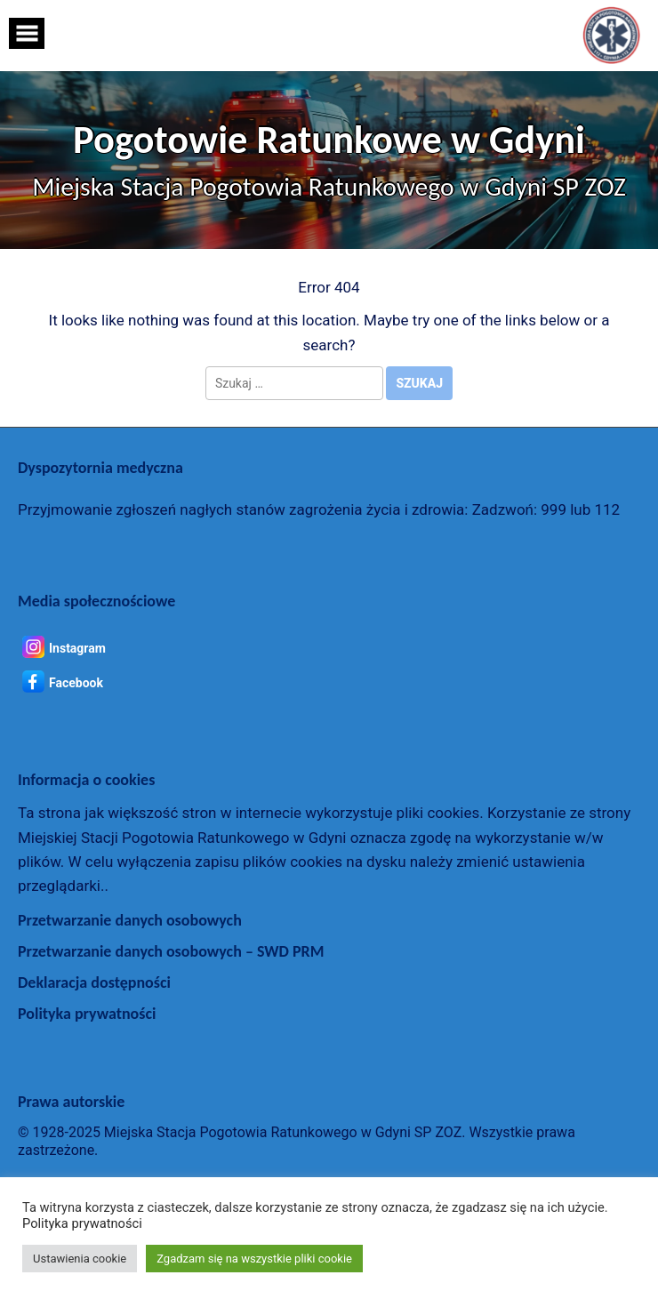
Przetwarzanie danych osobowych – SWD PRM (171, 951)
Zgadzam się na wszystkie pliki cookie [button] (254, 1258)
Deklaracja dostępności (94, 982)
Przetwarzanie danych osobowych (130, 920)
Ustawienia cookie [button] (79, 1258)
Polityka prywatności (87, 1013)
